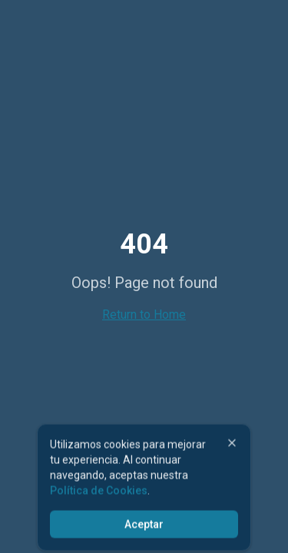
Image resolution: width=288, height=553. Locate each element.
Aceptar (144, 526)
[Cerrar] (232, 444)
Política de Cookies (98, 492)
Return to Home (144, 314)
